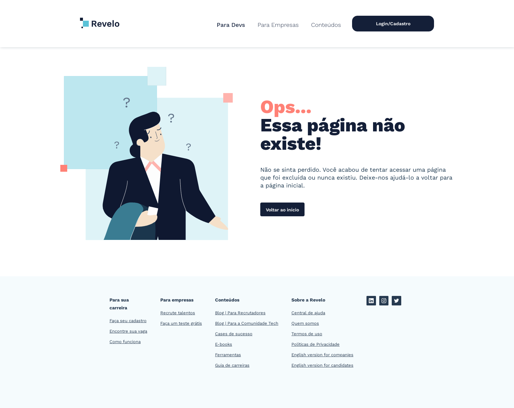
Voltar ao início (282, 209)
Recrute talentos (177, 312)
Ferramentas (228, 354)
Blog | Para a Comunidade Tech (246, 323)
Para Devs (231, 24)
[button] (278, 25)
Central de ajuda (308, 312)
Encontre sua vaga (128, 331)
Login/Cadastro (393, 23)
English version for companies (322, 354)
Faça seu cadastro (128, 320)
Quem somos (305, 323)
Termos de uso (306, 333)
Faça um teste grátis (181, 323)
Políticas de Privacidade (315, 344)
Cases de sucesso (233, 333)
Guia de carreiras (232, 365)
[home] (99, 19)
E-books (223, 344)
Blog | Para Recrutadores (240, 312)
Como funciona (125, 341)
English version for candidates (322, 365)
